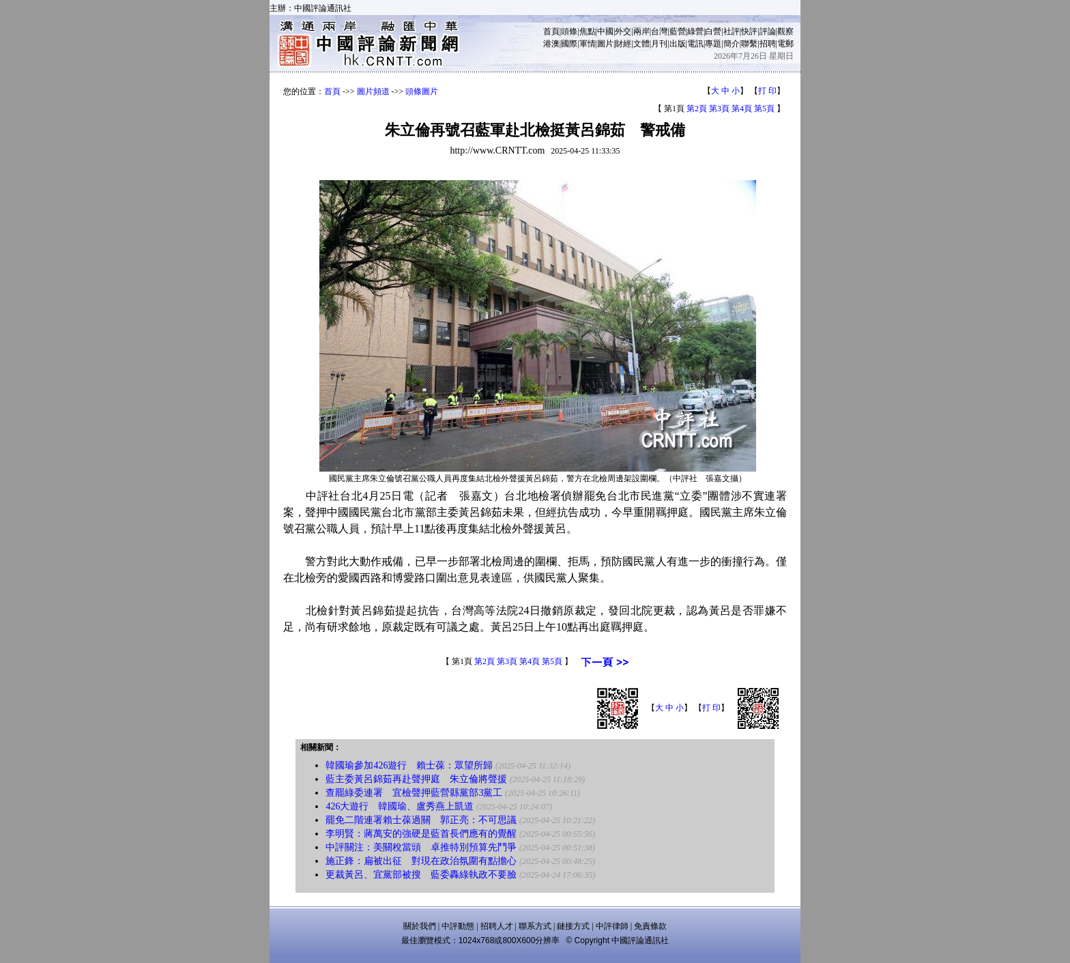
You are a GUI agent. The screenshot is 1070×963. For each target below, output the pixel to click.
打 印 (767, 91)
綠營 (695, 31)
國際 (569, 43)
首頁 (551, 31)
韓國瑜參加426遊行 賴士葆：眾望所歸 (409, 765)
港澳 (551, 43)
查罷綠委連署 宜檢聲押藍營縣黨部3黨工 (414, 793)
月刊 (659, 43)
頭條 (569, 31)
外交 (623, 31)
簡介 (731, 43)
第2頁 (696, 108)
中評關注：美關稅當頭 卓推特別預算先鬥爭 (421, 847)
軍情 (587, 43)
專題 (713, 43)
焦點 (587, 31)
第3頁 (719, 108)
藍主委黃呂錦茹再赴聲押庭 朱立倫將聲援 (416, 779)
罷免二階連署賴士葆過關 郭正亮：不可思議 (421, 820)
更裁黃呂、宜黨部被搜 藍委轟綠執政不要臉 (421, 874)
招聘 (768, 43)
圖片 (605, 43)
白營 (713, 31)
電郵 (785, 43)
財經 (623, 43)
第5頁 (764, 108)
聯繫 (749, 43)
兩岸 (641, 31)
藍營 (677, 31)
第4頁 (742, 108)
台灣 (659, 31)
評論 (768, 31)
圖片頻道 (373, 91)
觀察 (785, 31)
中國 (605, 31)
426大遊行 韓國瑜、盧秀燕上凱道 (400, 806)
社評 (731, 31)
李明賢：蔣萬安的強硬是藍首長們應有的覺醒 (421, 834)
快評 (749, 31)
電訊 (695, 43)
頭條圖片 (421, 91)
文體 (641, 43)
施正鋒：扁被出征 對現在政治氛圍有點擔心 (421, 861)
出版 (677, 43)
